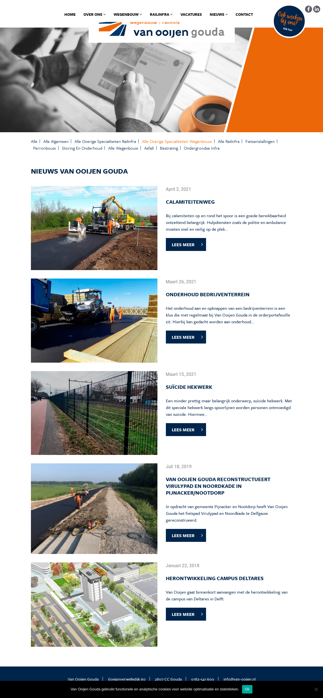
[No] (316, 689)
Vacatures (191, 14)
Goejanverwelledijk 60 (127, 679)
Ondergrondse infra (202, 148)
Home (70, 14)
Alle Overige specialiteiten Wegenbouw (177, 141)
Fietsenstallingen (260, 141)
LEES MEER (183, 244)
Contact (244, 14)
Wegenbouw (128, 14)
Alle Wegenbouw (123, 148)
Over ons (94, 14)
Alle (34, 141)
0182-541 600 (202, 679)
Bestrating (169, 148)
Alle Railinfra (229, 141)
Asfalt (149, 148)
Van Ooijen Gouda (83, 679)
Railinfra (161, 14)
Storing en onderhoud (82, 148)
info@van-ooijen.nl (239, 679)
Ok (247, 689)
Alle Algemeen (56, 141)
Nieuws (219, 14)
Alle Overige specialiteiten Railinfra (105, 141)
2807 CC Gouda (168, 679)
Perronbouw (44, 148)
